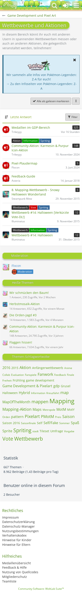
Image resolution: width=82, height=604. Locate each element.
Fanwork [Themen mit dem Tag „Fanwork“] (45, 374)
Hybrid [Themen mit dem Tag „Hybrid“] (24, 392)
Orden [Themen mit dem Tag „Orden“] (6, 417)
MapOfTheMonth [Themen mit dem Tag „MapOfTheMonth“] (16, 402)
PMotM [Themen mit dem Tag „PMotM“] (47, 416)
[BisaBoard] (9, 5)
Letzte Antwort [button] (20, 117)
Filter (72, 117)
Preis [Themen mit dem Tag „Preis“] (58, 417)
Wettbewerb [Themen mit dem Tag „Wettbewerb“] (28, 438)
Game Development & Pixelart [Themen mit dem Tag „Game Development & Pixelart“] (27, 385)
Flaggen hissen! (20, 342)
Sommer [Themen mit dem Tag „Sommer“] (64, 423)
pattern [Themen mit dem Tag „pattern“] (17, 416)
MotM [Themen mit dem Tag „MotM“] (61, 409)
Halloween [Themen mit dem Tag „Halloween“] (10, 393)
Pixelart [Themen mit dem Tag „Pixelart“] (32, 416)
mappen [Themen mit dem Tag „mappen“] (39, 402)
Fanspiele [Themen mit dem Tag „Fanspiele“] (31, 375)
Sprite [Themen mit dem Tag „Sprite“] (7, 431)
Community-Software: (41, 589)
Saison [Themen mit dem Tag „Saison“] (68, 416)
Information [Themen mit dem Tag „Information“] (38, 393)
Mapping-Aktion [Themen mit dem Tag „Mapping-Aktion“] (16, 409)
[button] (76, 5)
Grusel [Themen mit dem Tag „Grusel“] (65, 386)
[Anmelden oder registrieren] (65, 5)
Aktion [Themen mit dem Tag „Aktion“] (25, 367)
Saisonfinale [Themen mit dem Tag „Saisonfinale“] (28, 423)
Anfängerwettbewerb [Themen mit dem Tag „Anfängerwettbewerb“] (47, 368)
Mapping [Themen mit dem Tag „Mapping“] (61, 401)
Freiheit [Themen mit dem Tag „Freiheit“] (7, 380)
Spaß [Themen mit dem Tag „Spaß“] (75, 422)
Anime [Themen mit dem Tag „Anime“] (68, 368)
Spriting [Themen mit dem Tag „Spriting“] (22, 430)
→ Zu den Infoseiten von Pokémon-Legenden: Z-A (41, 86)
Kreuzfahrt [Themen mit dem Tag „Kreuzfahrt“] (52, 393)
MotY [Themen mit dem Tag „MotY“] (71, 409)
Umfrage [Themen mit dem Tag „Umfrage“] (56, 431)
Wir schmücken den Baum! (29, 293)
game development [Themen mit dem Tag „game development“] (40, 380)
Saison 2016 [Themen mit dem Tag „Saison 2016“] (11, 423)
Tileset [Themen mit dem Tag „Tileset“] (44, 431)
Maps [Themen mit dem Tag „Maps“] (37, 409)
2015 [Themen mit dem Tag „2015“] (14, 368)
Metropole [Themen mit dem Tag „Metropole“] (49, 410)
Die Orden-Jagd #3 (23, 315)
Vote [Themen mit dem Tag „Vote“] (7, 438)
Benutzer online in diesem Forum (34, 485)
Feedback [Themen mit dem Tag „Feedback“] (60, 375)
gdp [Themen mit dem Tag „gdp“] (56, 385)
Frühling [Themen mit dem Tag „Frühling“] (19, 380)
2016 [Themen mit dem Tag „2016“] (6, 367)
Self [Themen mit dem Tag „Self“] (39, 423)
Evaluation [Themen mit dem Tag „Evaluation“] (17, 375)
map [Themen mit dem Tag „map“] (64, 392)
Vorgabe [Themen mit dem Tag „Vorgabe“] (69, 431)
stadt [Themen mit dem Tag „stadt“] (35, 431)
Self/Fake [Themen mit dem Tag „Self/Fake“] (51, 422)
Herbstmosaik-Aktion (24, 304)
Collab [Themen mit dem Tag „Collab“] (6, 375)
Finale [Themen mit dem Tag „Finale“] (70, 375)
